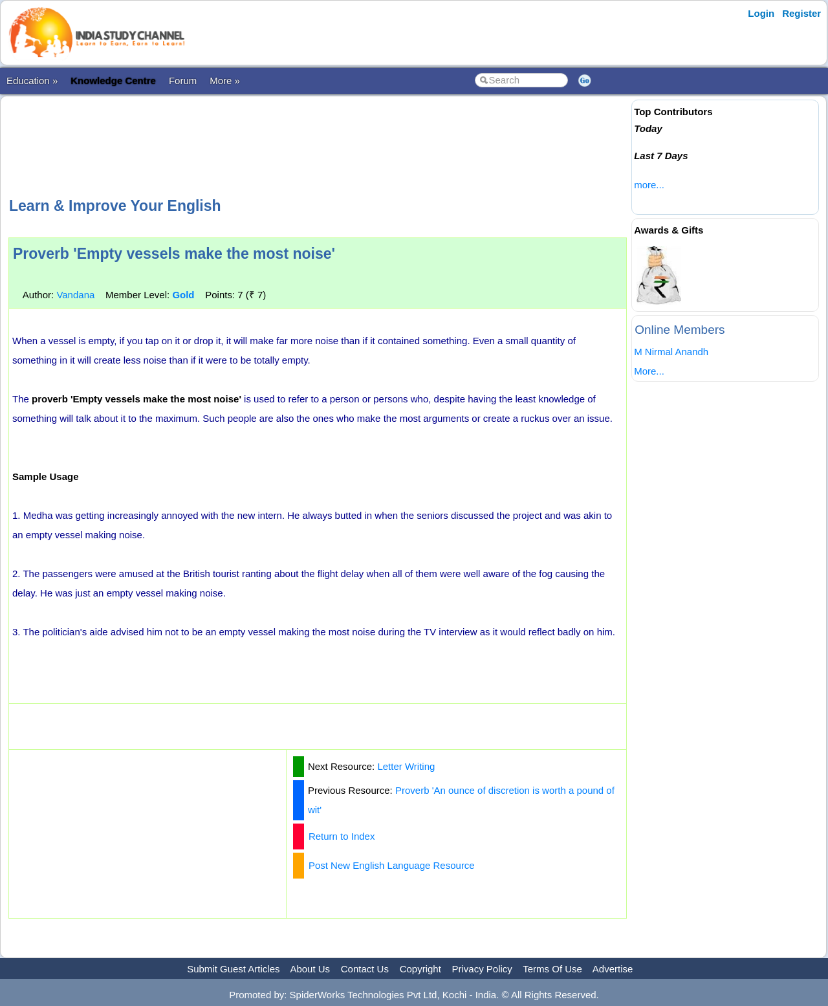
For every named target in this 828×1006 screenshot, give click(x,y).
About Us (310, 968)
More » (225, 80)
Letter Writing (406, 766)
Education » (32, 80)
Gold (183, 294)
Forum (183, 80)
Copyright (420, 968)
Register (801, 13)
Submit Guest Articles (233, 968)
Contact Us (365, 968)
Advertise (613, 968)
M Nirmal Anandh (671, 351)
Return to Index (342, 836)
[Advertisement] (317, 145)
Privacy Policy (482, 968)
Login (761, 13)
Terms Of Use (552, 968)
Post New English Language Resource (392, 865)
